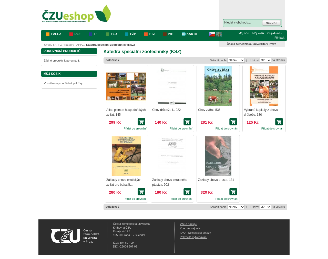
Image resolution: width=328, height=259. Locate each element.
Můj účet (244, 33)
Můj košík (258, 33)
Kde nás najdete (190, 228)
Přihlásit (279, 37)
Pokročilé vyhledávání (193, 237)
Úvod (47, 44)
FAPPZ (57, 44)
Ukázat (254, 60)
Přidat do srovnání (135, 128)
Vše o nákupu (188, 224)
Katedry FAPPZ (74, 44)
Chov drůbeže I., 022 (166, 110)
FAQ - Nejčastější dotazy (195, 232)
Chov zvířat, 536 (209, 110)
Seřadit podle (218, 60)
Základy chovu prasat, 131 (216, 180)
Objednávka (274, 33)
